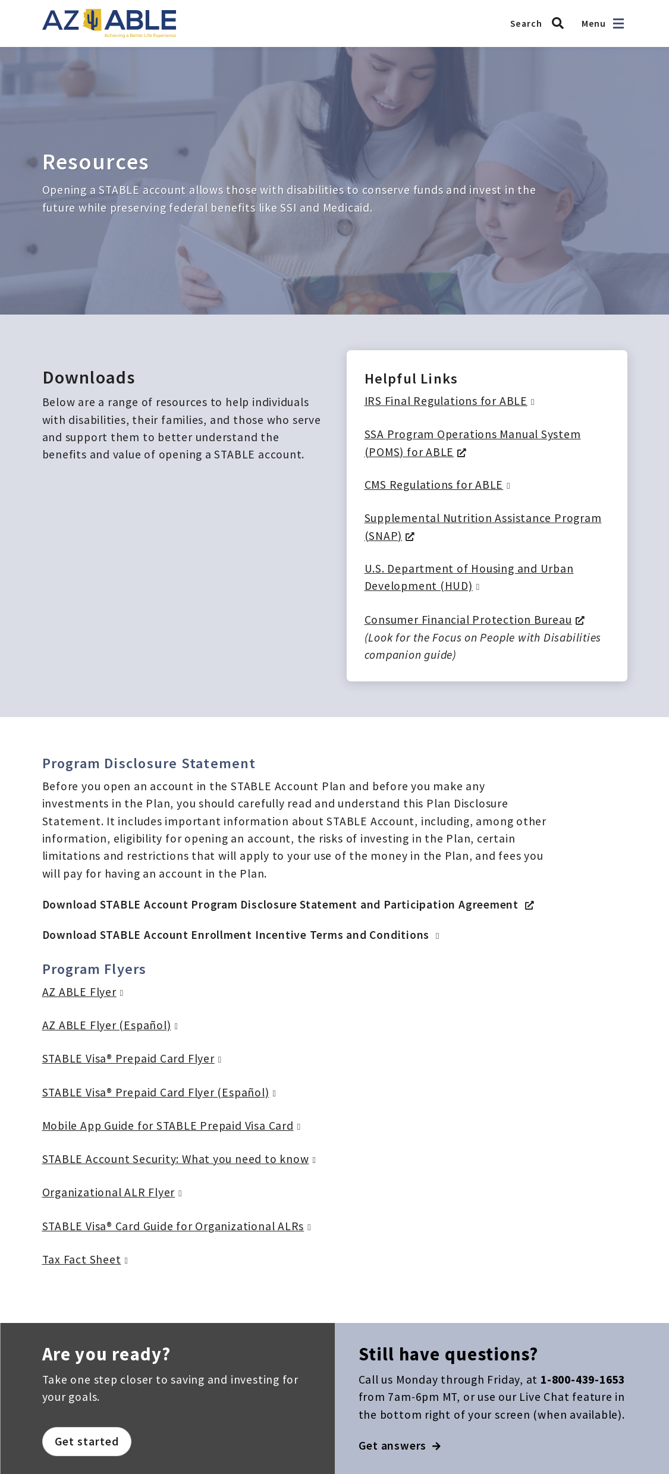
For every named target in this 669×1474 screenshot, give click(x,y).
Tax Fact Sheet (81, 1259)
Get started (87, 1441)
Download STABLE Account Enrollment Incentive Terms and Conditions (237, 935)
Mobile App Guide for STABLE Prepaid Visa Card (168, 1125)
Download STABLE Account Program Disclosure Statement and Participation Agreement (282, 904)
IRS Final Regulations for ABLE (446, 401)
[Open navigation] (618, 23)
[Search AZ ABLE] (540, 23)
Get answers (400, 1445)
